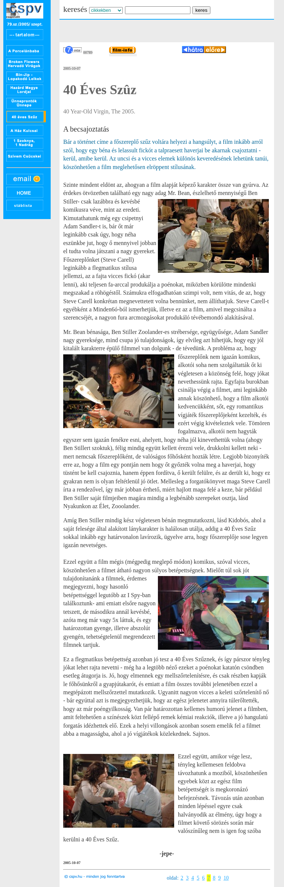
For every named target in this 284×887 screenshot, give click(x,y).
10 (226, 878)
